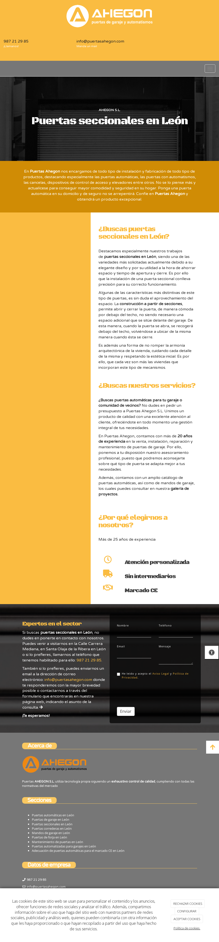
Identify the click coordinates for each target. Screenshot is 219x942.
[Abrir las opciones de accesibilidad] (211, 652)
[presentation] (154, 691)
